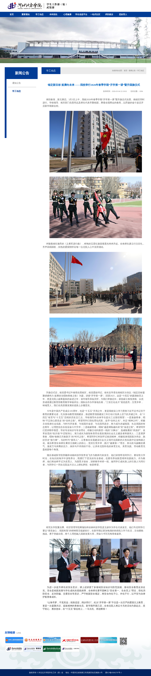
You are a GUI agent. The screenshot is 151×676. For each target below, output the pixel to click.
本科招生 (53, 14)
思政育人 (123, 14)
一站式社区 (95, 14)
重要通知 (26, 14)
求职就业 (109, 14)
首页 (12, 14)
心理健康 (67, 14)
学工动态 (40, 14)
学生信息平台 (81, 14)
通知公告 (16, 83)
